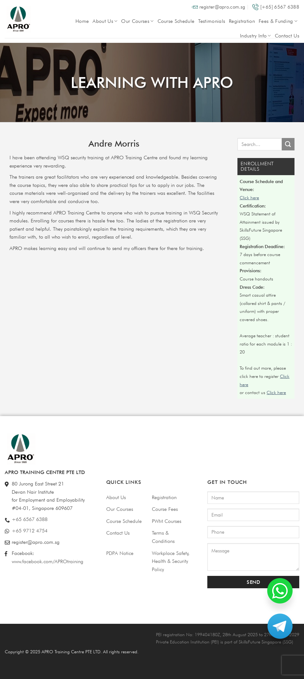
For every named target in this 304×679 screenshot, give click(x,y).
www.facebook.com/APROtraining (47, 561)
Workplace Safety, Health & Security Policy (171, 561)
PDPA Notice (119, 553)
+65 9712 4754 (30, 531)
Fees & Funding (278, 21)
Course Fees (165, 509)
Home (82, 21)
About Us (105, 21)
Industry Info (255, 36)
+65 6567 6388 (30, 519)
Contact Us (287, 36)
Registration (242, 21)
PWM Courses (166, 521)
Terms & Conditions (163, 537)
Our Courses (137, 21)
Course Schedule (176, 21)
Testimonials (211, 21)
